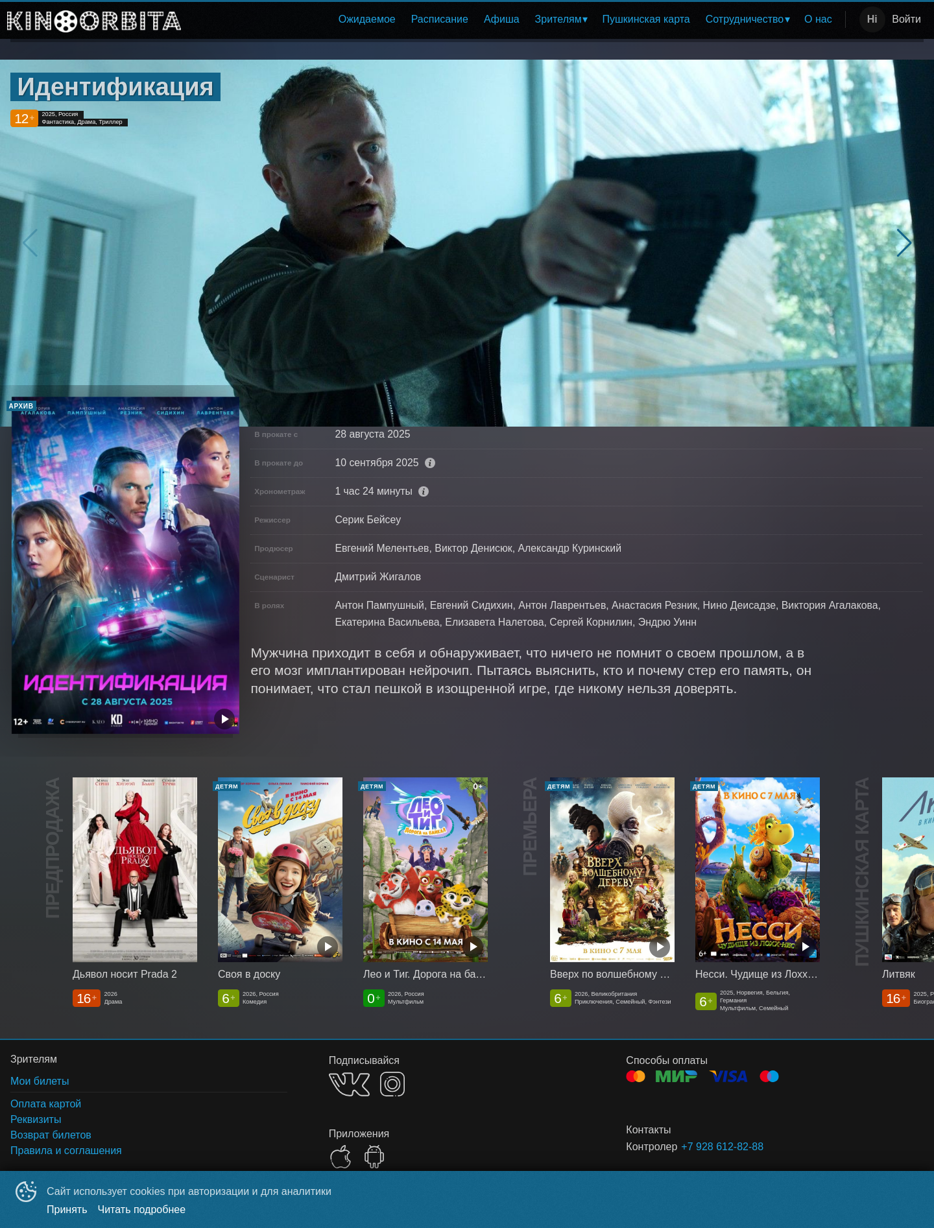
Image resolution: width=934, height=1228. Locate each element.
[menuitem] (367, 19)
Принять (67, 1209)
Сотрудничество (745, 19)
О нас (818, 19)
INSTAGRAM (392, 1084)
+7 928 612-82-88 (722, 1146)
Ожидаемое (367, 19)
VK (349, 1084)
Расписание (439, 19)
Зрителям (558, 19)
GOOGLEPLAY (374, 1156)
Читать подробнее (142, 1209)
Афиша (502, 19)
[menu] (515, 19)
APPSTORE (340, 1156)
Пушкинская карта (645, 19)
